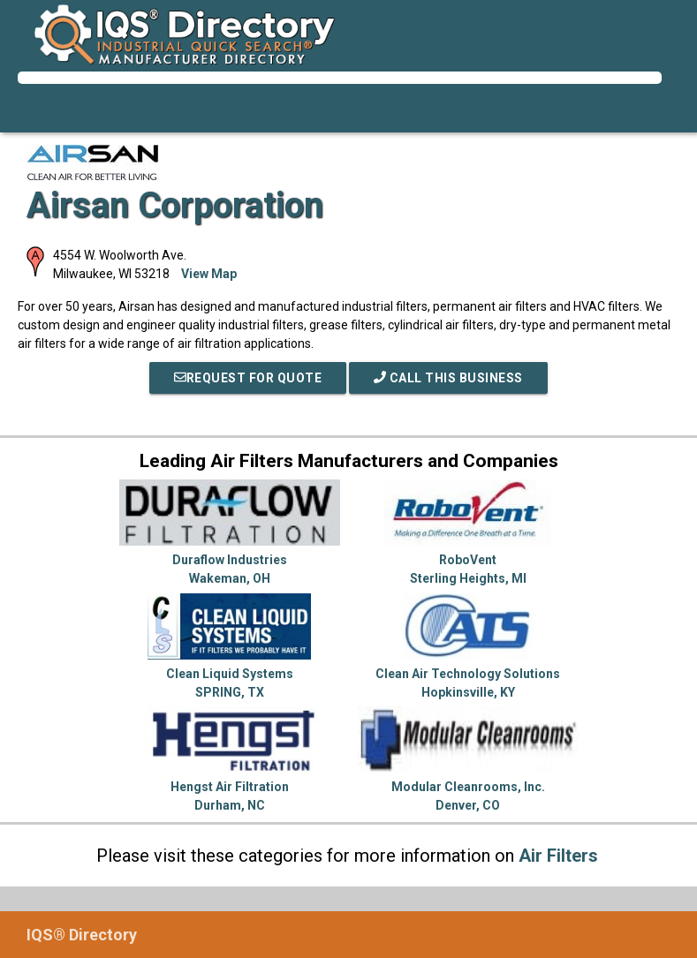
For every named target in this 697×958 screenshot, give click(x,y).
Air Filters (558, 855)
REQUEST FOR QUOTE (248, 378)
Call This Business (448, 378)
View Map (209, 274)
